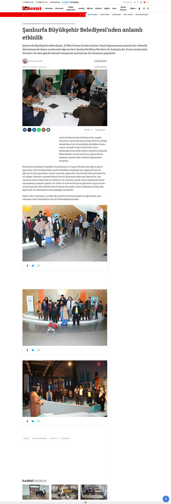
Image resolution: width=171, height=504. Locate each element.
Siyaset (98, 8)
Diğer (132, 8)
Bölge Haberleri (70, 8)
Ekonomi (59, 8)
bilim (27, 438)
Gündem (49, 8)
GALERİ (28, 2)
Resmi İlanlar (123, 8)
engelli (54, 438)
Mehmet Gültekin (36, 61)
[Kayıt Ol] (140, 8)
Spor (114, 8)
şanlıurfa (66, 438)
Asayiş (81, 8)
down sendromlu (40, 438)
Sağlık (107, 8)
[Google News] (100, 130)
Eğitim (90, 8)
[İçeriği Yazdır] (48, 130)
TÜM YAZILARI (100, 61)
